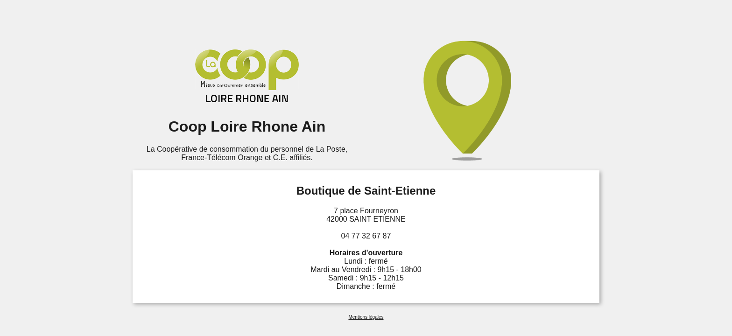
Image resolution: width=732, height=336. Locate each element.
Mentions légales (365, 317)
